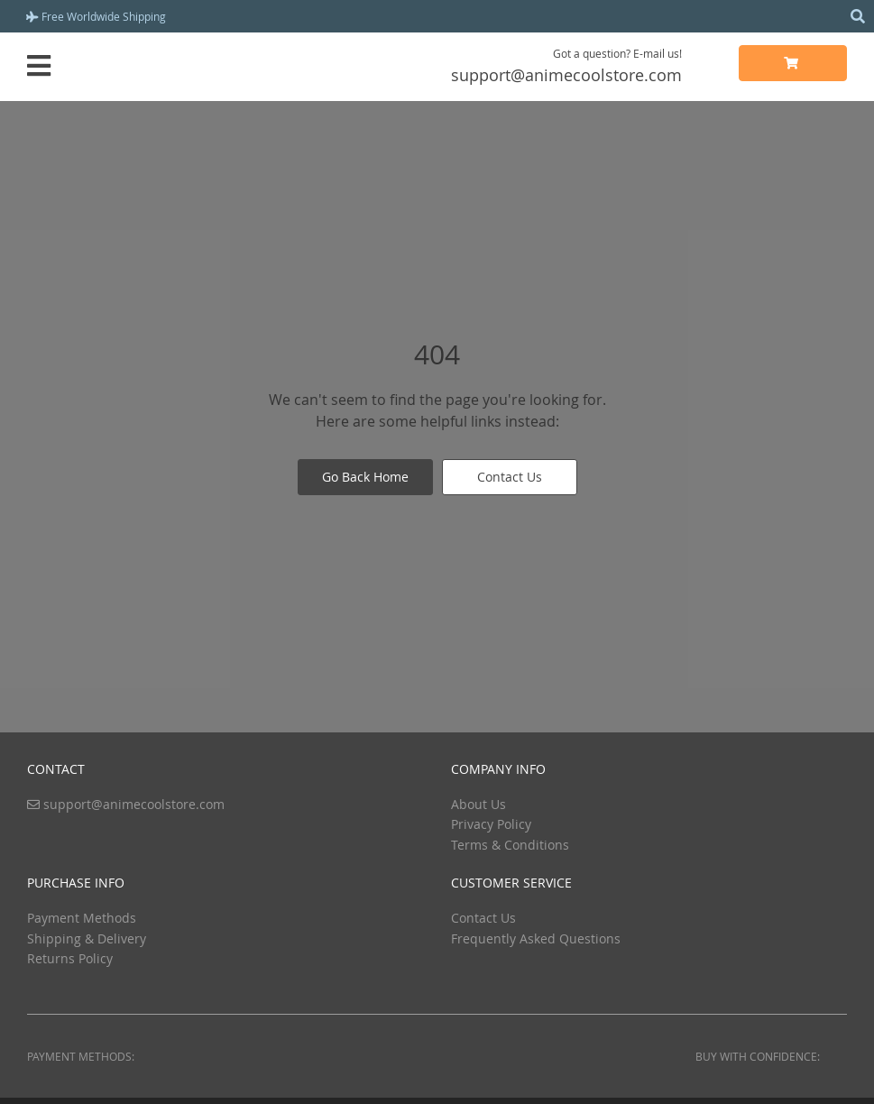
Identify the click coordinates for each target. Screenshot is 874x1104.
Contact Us (509, 476)
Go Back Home (365, 476)
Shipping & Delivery (86, 938)
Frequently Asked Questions (536, 938)
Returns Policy (70, 958)
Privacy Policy (491, 824)
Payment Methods (81, 917)
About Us (478, 804)
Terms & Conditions (510, 844)
